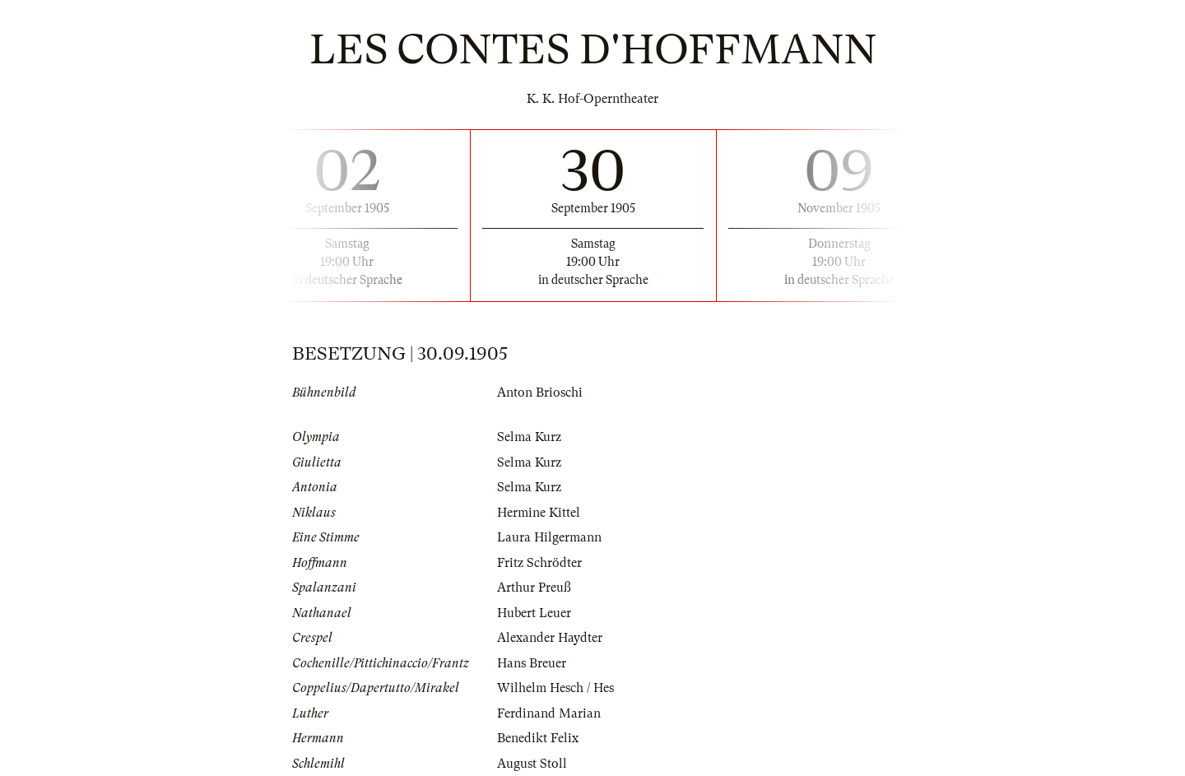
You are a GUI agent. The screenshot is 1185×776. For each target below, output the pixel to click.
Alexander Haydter (549, 637)
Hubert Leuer (534, 613)
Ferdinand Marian (549, 713)
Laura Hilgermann (549, 537)
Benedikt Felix (538, 738)
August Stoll (532, 763)
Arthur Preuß (534, 587)
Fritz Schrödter (539, 562)
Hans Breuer (531, 663)
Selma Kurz (529, 437)
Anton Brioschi (540, 392)
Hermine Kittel (538, 512)
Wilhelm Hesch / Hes (555, 688)
